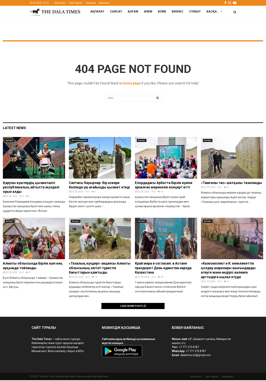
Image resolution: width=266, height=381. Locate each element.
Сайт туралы (75, 3)
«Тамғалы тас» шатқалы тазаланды (231, 183)
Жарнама (91, 3)
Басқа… (212, 11)
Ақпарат (97, 11)
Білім (162, 11)
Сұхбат (195, 11)
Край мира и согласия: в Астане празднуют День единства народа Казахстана (163, 268)
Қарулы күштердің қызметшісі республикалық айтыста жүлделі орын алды (31, 188)
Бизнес (177, 11)
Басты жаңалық (79, 141)
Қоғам (133, 11)
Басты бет (60, 3)
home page (132, 84)
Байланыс (104, 3)
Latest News (14, 129)
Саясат (116, 11)
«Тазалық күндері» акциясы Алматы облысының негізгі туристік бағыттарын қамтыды (100, 268)
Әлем (148, 11)
